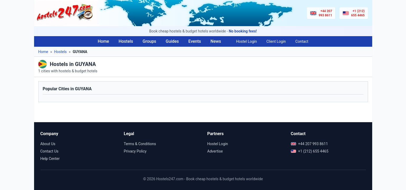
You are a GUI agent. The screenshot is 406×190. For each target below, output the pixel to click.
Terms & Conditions (140, 144)
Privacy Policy (135, 151)
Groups (149, 41)
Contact (301, 41)
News (216, 41)
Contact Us (49, 151)
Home (103, 41)
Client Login (276, 41)
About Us (47, 144)
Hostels (126, 41)
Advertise (215, 151)
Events (194, 41)
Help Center (50, 158)
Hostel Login (246, 41)
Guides (172, 41)
